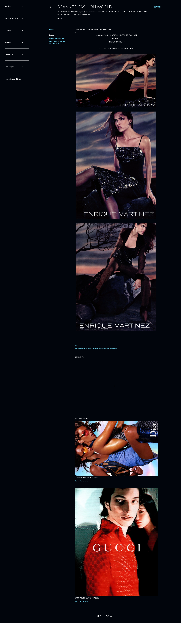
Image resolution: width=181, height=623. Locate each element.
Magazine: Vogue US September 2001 (57, 42)
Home (60, 18)
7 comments (84, 481)
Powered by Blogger (105, 615)
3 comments (84, 601)
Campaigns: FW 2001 (57, 38)
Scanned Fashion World (84, 6)
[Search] (157, 7)
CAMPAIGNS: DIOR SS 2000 (86, 477)
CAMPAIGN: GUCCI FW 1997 (87, 598)
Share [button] (51, 29)
